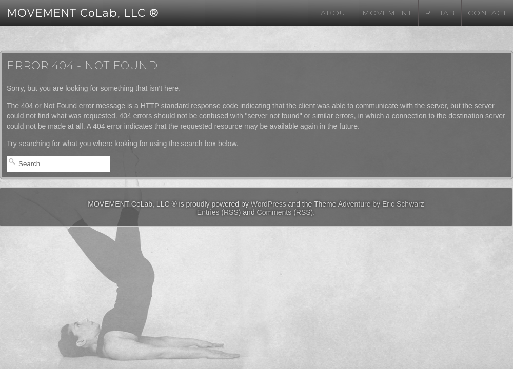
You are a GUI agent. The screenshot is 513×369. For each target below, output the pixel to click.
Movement (387, 12)
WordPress (268, 204)
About (335, 12)
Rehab (440, 12)
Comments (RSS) (285, 212)
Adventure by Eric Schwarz (381, 204)
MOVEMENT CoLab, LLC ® (83, 13)
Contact (487, 12)
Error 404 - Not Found (82, 65)
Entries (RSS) (219, 212)
